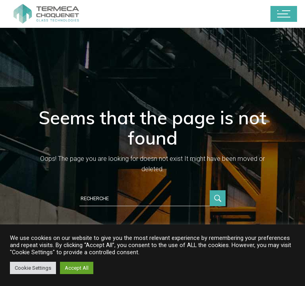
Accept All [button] (77, 268)
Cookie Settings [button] (33, 268)
